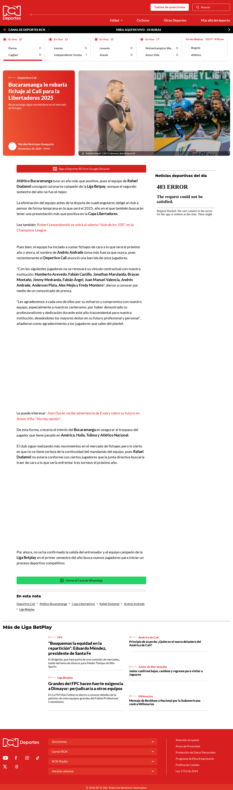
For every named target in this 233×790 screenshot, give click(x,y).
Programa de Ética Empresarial (195, 757)
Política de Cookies (188, 764)
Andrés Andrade (134, 603)
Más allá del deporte (215, 20)
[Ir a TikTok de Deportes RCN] (37, 757)
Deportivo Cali (26, 603)
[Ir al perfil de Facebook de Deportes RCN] (16, 757)
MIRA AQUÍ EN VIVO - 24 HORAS (138, 29)
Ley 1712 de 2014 (187, 770)
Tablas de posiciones (169, 7)
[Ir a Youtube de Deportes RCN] (5, 757)
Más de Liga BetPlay (27, 626)
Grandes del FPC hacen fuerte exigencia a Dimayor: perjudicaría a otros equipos (85, 685)
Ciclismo (143, 20)
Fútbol (114, 20)
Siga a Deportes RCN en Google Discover (81, 169)
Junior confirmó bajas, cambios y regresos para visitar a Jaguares (166, 672)
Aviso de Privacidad (188, 745)
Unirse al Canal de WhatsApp (81, 580)
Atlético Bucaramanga (53, 603)
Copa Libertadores (83, 603)
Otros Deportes (175, 20)
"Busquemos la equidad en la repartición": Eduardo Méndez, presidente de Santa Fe (77, 647)
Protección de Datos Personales (196, 751)
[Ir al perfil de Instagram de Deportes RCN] (27, 757)
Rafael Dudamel (109, 603)
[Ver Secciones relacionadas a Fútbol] (121, 20)
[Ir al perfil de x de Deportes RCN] (5, 766)
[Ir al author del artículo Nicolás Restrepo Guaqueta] (12, 146)
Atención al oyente (187, 739)
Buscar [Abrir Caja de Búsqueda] (203, 7)
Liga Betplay (27, 608)
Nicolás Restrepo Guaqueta (36, 144)
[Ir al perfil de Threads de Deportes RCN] (16, 766)
